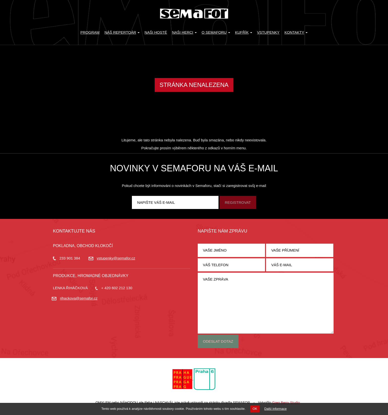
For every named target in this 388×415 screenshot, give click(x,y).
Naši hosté (156, 32)
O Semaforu (216, 32)
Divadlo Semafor (194, 13)
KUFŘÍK (243, 32)
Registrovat (238, 202)
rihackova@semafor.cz (78, 298)
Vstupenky (268, 32)
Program (90, 32)
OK (255, 409)
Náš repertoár (122, 32)
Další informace (275, 409)
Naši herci (184, 32)
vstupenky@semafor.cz (116, 258)
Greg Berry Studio (286, 403)
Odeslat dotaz (218, 341)
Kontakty (296, 32)
